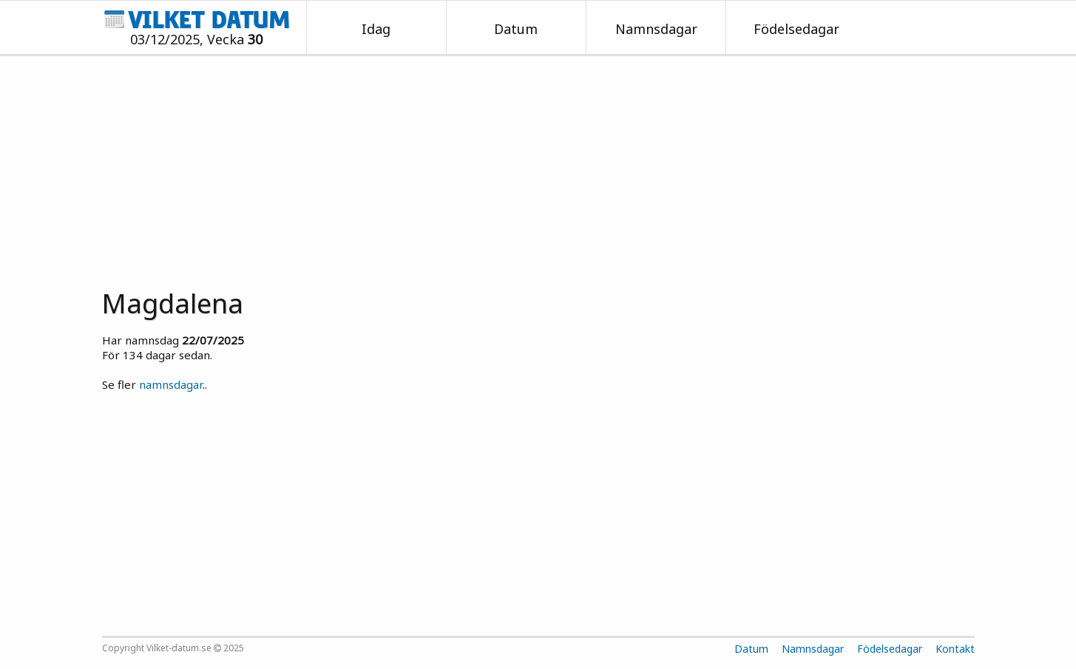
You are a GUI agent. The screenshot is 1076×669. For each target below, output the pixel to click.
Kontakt (955, 649)
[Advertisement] (538, 167)
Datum (516, 29)
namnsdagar (171, 384)
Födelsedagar (796, 29)
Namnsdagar (656, 29)
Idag (376, 29)
